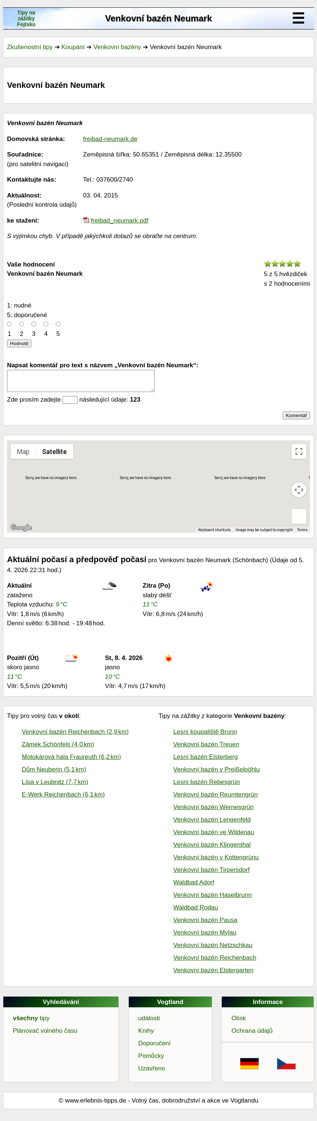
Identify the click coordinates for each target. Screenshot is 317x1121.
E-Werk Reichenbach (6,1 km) (63, 798)
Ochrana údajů (252, 1035)
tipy (31, 1022)
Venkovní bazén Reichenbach (214, 962)
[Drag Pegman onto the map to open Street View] (299, 520)
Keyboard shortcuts (214, 534)
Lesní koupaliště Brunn (205, 736)
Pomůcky (151, 1060)
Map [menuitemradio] (23, 456)
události (149, 1022)
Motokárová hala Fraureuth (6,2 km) (71, 761)
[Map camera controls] (299, 494)
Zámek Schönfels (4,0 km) (58, 748)
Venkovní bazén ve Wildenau (213, 836)
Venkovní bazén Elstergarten (213, 974)
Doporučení (154, 1047)
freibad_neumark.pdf (119, 220)
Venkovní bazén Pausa (205, 924)
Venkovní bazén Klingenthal (212, 849)
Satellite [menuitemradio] (54, 456)
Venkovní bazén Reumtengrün (215, 798)
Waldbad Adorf (193, 886)
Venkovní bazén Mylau (205, 937)
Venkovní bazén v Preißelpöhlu (216, 773)
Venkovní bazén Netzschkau (213, 949)
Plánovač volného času (45, 1035)
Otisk (238, 1022)
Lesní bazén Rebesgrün (206, 786)
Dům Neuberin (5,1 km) (54, 773)
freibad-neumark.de (110, 138)
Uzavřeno (151, 1072)
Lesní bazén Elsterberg (205, 761)
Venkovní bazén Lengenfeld (212, 824)
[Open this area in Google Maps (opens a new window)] (21, 532)
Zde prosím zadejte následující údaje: (73, 404)
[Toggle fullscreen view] (299, 455)
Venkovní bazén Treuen (206, 748)
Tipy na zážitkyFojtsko (26, 18)
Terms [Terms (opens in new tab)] (302, 534)
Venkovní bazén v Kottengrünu (216, 861)
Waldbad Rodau (195, 911)
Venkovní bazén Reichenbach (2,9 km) (75, 736)
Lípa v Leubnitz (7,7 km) (55, 786)
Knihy (146, 1035)
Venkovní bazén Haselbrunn (212, 899)
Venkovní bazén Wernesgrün (213, 811)
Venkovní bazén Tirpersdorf (211, 874)
